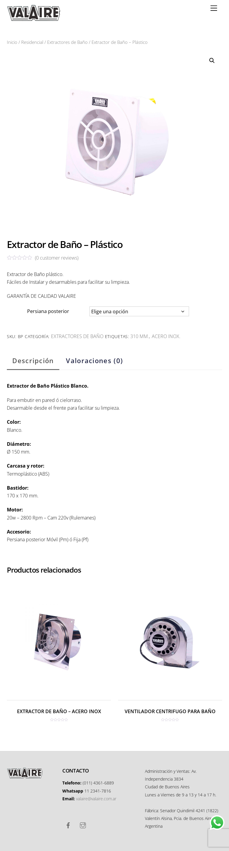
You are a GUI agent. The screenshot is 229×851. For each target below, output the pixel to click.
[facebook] (68, 825)
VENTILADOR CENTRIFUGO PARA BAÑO (170, 711)
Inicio (12, 42)
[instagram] (83, 825)
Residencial (32, 42)
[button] (212, 60)
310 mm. (139, 336)
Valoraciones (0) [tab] (94, 360)
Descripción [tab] (33, 360)
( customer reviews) (56, 258)
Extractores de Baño (67, 42)
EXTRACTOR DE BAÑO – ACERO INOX (59, 711)
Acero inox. (166, 336)
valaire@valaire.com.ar (96, 798)
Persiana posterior (48, 311)
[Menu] (214, 8)
